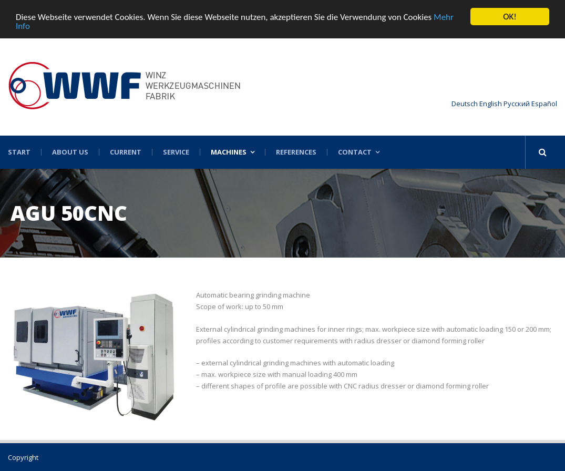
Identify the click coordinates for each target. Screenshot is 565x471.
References (296, 152)
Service (176, 152)
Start (19, 152)
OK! (510, 16)
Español (544, 103)
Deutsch (464, 103)
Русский (517, 103)
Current (125, 152)
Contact (355, 152)
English (490, 103)
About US (70, 152)
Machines (228, 152)
